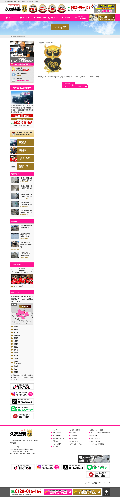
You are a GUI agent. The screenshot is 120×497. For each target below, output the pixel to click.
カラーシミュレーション (98, 441)
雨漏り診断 (93, 435)
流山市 (16, 366)
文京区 (16, 326)
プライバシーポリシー (77, 444)
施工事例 (26, 17)
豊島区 (16, 347)
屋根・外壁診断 (95, 438)
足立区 (16, 332)
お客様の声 (73, 435)
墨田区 (16, 338)
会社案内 (67, 17)
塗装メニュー (55, 17)
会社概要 (55, 441)
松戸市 (16, 361)
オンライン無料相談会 (97, 444)
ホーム (10, 17)
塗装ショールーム (58, 438)
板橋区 (16, 329)
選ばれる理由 (41, 17)
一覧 (80, 86)
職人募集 (55, 447)
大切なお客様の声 (82, 17)
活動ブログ (73, 438)
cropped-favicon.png (67, 85)
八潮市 (16, 358)
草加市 (16, 353)
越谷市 (16, 355)
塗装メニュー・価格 (96, 430)
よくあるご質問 (75, 430)
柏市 (15, 369)
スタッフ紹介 (18, 286)
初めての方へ (57, 433)
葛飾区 (16, 350)
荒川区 (16, 344)
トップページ (57, 430)
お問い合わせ (74, 441)
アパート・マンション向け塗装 (100, 433)
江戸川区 (17, 335)
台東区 (16, 341)
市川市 (16, 372)
